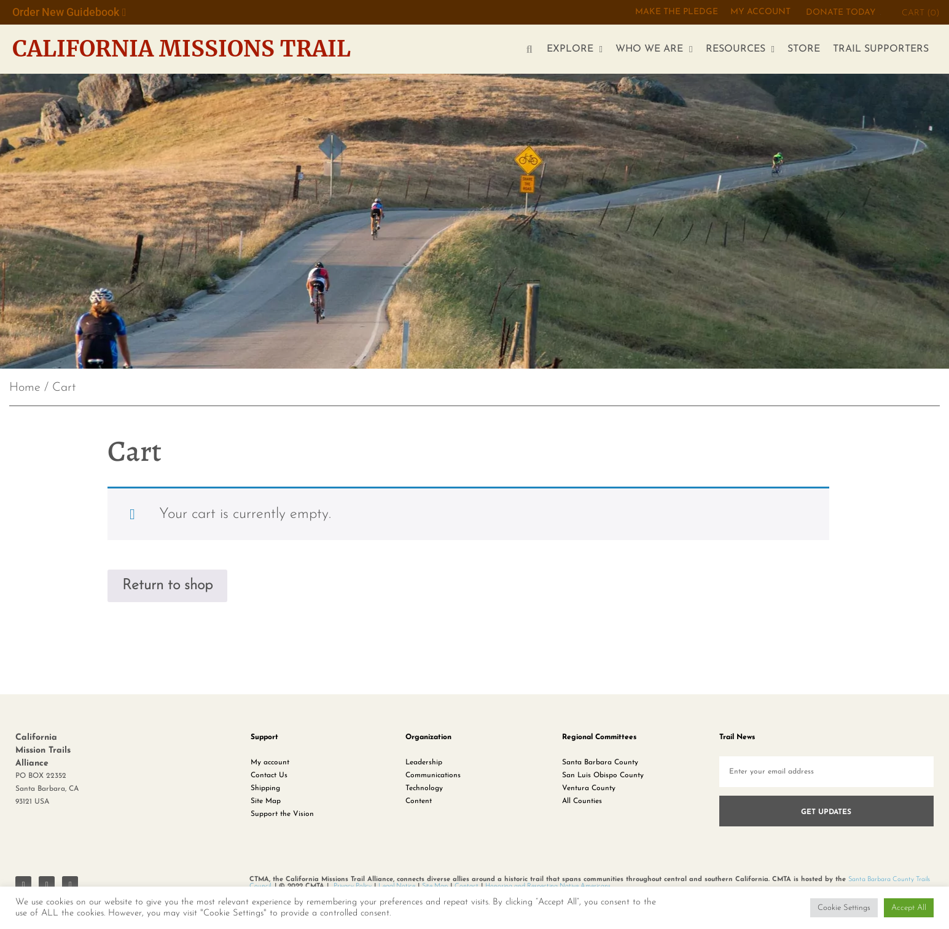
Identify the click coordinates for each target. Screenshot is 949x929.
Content (418, 800)
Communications (433, 774)
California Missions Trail (181, 49)
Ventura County (588, 787)
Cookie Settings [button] (844, 908)
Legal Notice (396, 885)
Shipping (265, 787)
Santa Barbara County (600, 762)
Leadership (423, 762)
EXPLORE (575, 49)
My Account (760, 12)
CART (921, 13)
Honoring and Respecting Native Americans (548, 885)
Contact (466, 885)
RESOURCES (740, 49)
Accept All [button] (908, 908)
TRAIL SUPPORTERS (881, 49)
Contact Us (269, 774)
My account (270, 762)
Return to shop (167, 585)
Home (25, 388)
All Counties (582, 800)
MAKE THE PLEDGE (676, 12)
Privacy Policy (353, 885)
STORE (803, 49)
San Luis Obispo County (603, 774)
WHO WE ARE (653, 49)
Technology (424, 787)
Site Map (266, 800)
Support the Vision (282, 813)
